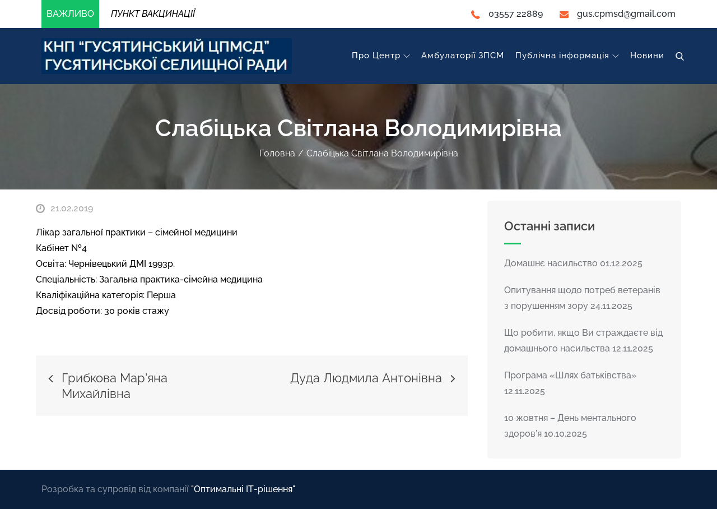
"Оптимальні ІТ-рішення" (243, 489)
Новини (647, 55)
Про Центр (381, 55)
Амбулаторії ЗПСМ (462, 55)
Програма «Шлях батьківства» (570, 375)
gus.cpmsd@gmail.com (618, 13)
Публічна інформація (567, 55)
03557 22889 (507, 13)
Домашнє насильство (551, 263)
